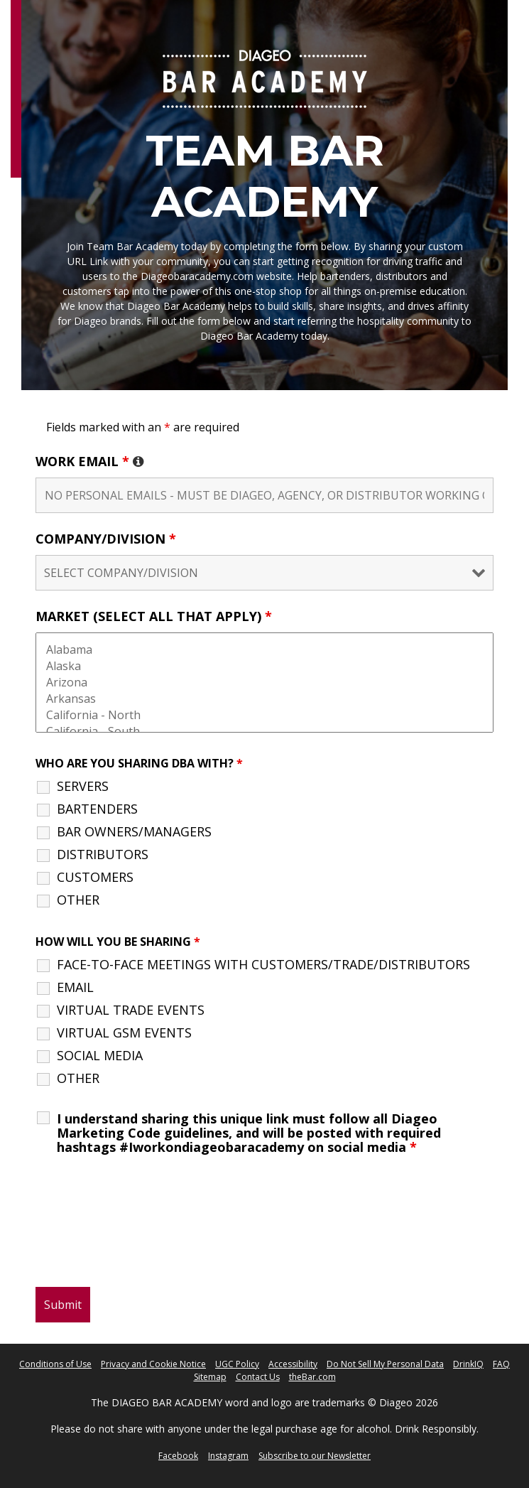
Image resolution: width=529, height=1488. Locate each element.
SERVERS (83, 786)
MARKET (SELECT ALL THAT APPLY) (154, 616)
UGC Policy (237, 1364)
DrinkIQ (468, 1364)
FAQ (501, 1364)
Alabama (264, 650)
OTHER (78, 900)
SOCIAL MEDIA (100, 1055)
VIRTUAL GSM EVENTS (124, 1032)
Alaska (264, 666)
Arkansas (264, 699)
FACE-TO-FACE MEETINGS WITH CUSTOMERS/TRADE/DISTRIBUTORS (263, 964)
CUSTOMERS (95, 877)
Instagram (228, 1456)
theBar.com (312, 1377)
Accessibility (292, 1364)
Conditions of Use (55, 1364)
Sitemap (210, 1377)
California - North (264, 715)
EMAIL (75, 987)
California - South (264, 731)
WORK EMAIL (90, 461)
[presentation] (143, 1234)
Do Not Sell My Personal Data (385, 1364)
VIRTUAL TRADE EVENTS (130, 1010)
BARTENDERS (97, 809)
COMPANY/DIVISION (106, 539)
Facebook (178, 1456)
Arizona (264, 682)
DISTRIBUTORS (102, 854)
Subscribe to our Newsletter (314, 1456)
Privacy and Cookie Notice (153, 1364)
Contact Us (258, 1377)
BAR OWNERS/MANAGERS (134, 831)
